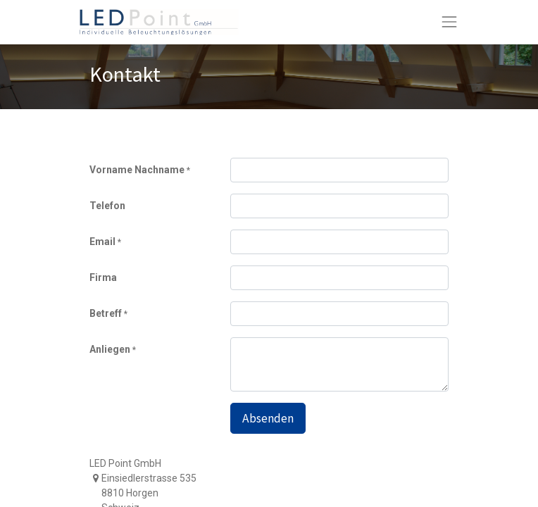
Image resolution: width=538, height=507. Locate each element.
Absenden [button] (268, 418)
